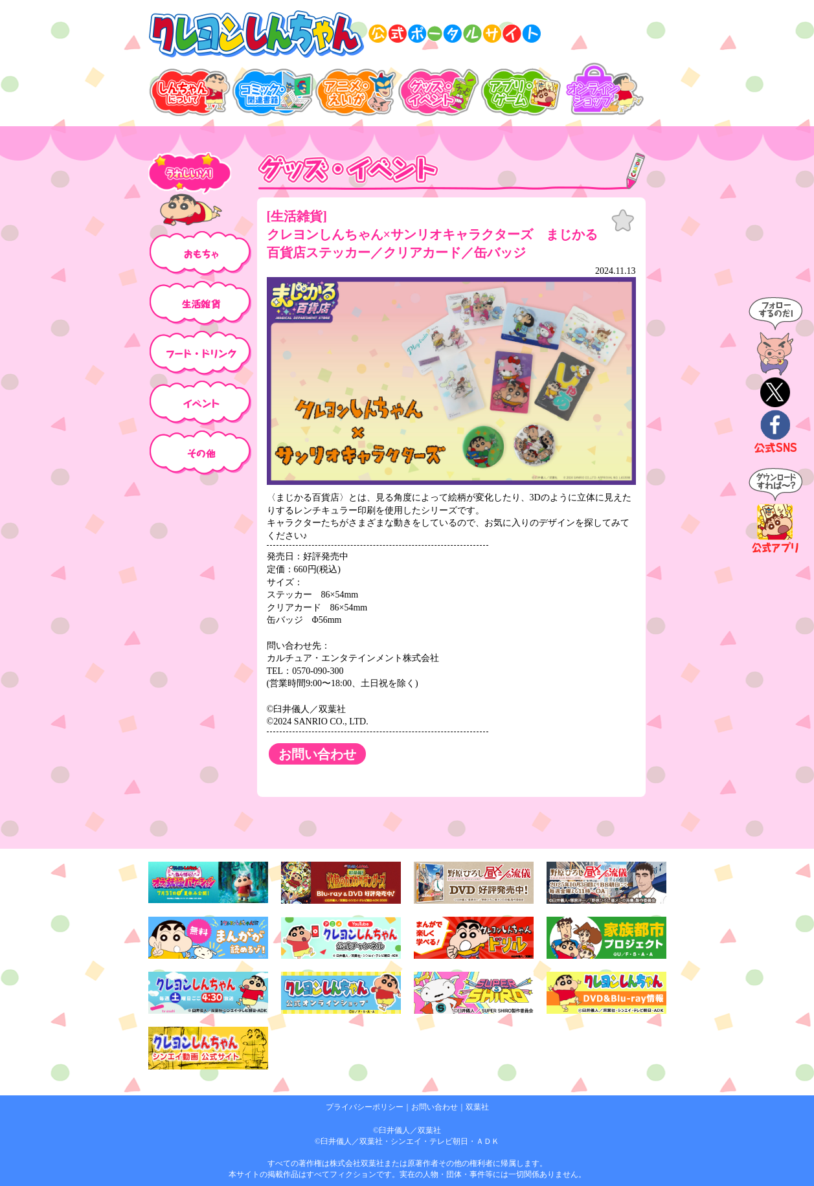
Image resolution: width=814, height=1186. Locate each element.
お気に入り (623, 220)
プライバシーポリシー (364, 1107)
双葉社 (477, 1107)
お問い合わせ (434, 1107)
